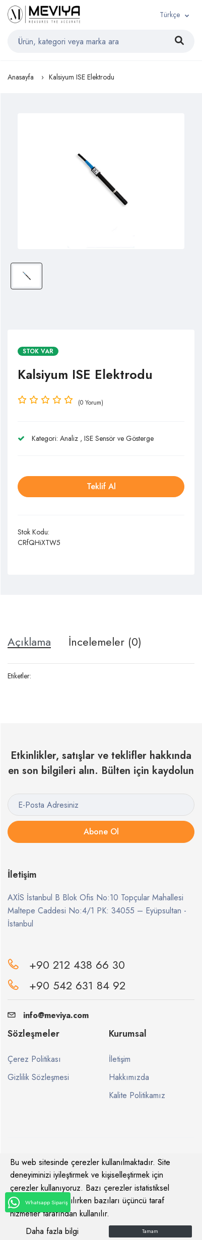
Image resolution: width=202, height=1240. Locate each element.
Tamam (150, 1231)
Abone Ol (101, 831)
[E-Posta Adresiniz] (101, 805)
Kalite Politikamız (137, 1095)
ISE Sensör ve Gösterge (119, 438)
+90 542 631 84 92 (77, 985)
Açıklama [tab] (29, 641)
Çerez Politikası (34, 1059)
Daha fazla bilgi (52, 1231)
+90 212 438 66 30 (77, 965)
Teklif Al (101, 486)
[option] (101, 181)
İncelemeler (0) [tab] (105, 641)
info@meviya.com (48, 1015)
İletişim (119, 1059)
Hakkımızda (129, 1077)
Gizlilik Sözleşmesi (38, 1077)
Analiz (69, 438)
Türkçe (170, 15)
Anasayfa (21, 77)
